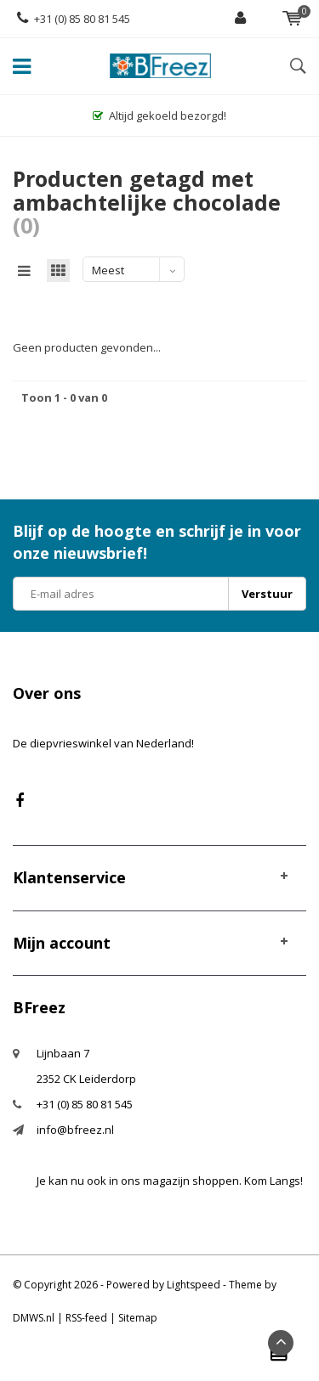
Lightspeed (193, 1284)
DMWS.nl (33, 1318)
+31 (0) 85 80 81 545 (73, 18)
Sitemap (137, 1318)
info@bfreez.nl (75, 1129)
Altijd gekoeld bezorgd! (159, 115)
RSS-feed (86, 1318)
